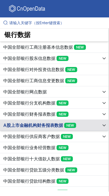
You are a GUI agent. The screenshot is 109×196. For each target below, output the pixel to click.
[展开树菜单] (54, 47)
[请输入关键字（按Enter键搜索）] (57, 23)
